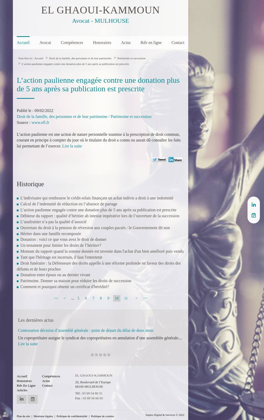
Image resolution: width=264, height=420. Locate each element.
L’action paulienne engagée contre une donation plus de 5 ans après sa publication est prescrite (75, 63)
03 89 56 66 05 (93, 398)
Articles (22, 390)
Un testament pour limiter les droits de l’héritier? (60, 245)
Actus (126, 42)
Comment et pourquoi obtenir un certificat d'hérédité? (64, 286)
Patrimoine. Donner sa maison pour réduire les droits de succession (75, 281)
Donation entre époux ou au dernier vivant (55, 275)
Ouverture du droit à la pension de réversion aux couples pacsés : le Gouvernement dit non (95, 228)
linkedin (254, 205)
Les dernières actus (36, 320)
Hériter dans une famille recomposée (50, 233)
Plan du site (23, 416)
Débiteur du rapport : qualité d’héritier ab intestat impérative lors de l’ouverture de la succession (99, 216)
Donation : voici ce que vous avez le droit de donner (63, 239)
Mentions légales (43, 416)
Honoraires (102, 42)
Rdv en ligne (151, 42)
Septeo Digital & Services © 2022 (165, 414)
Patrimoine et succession (131, 58)
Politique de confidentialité (72, 416)
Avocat (45, 42)
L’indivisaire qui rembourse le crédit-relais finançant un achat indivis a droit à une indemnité (96, 198)
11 (126, 298)
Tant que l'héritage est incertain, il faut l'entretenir (61, 257)
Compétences (72, 42)
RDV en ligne (254, 215)
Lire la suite (72, 146)
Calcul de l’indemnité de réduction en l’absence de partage (68, 204)
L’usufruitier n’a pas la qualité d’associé (53, 222)
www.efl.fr (40, 122)
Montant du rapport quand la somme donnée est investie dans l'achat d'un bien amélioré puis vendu (102, 251)
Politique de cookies (102, 416)
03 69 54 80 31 (92, 393)
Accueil (23, 42)
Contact (177, 42)
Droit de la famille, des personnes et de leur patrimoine (80, 58)
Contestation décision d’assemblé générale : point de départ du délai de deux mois (85, 330)
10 (117, 298)
